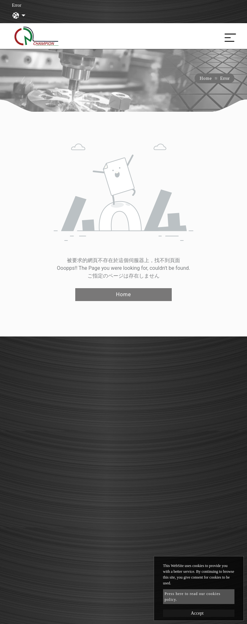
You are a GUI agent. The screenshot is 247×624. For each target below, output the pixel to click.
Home (206, 78)
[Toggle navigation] (229, 36)
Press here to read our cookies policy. (193, 596)
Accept (197, 613)
